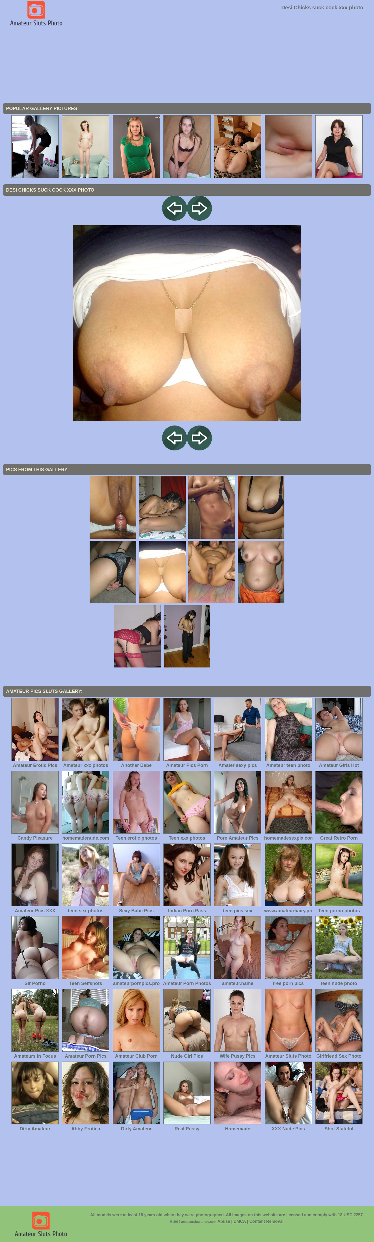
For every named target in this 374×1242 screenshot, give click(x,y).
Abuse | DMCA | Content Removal (250, 1221)
